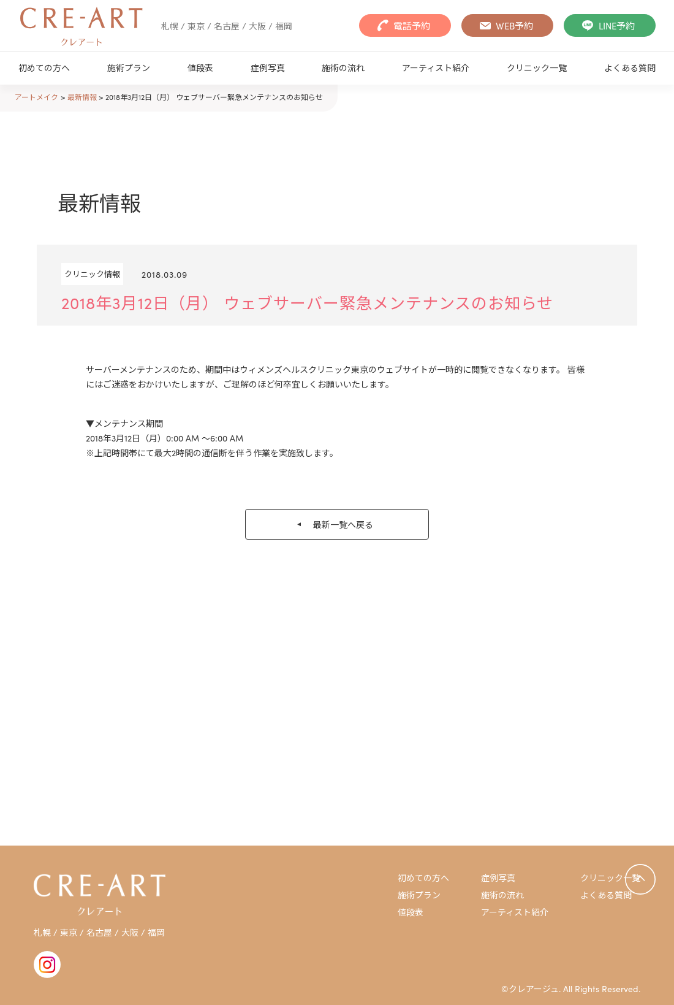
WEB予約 (514, 25)
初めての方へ (44, 67)
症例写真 (268, 67)
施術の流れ (343, 67)
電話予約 (411, 25)
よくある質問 (630, 67)
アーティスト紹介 (435, 67)
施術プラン (128, 67)
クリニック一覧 (537, 67)
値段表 (200, 67)
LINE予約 (617, 25)
